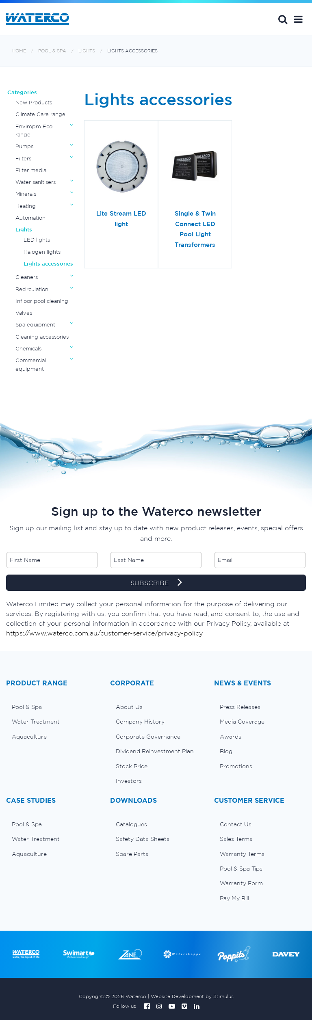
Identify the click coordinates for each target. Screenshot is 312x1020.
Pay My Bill (234, 898)
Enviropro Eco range (33, 130)
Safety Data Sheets (142, 839)
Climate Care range (40, 114)
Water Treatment (36, 721)
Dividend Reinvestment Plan (155, 751)
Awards (230, 736)
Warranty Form (241, 883)
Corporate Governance (148, 736)
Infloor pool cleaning (41, 301)
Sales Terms (236, 839)
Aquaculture (29, 736)
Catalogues (131, 824)
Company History (140, 721)
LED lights (37, 240)
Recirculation (31, 289)
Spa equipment (35, 325)
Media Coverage (242, 721)
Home (19, 51)
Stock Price (131, 766)
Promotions (236, 766)
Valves (23, 313)
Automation (30, 218)
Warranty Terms (242, 854)
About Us (129, 707)
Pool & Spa (52, 51)
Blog (226, 751)
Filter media (30, 170)
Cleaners (26, 277)
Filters (23, 159)
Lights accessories (132, 51)
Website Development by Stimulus (192, 996)
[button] (298, 19)
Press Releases (240, 707)
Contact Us (235, 824)
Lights (86, 51)
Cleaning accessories (42, 337)
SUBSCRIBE (156, 583)
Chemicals (28, 349)
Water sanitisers (35, 182)
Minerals (25, 194)
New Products (33, 102)
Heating (25, 206)
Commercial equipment (30, 364)
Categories (22, 92)
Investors (129, 781)
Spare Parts (132, 854)
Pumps (24, 146)
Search (283, 19)
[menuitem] (52, 707)
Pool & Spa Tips (241, 868)
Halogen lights (42, 252)
